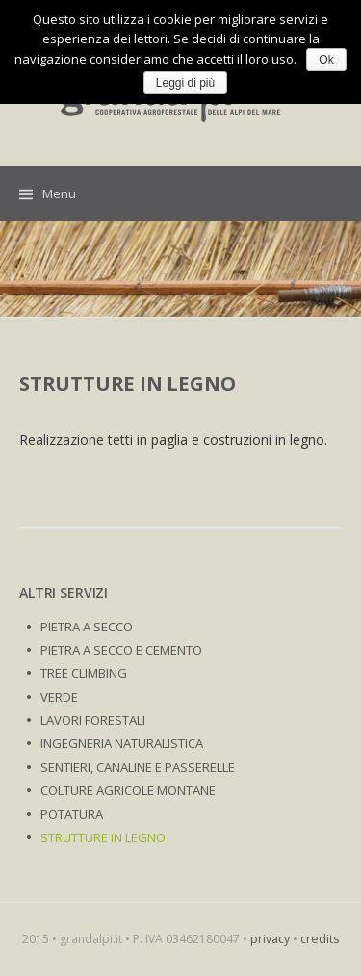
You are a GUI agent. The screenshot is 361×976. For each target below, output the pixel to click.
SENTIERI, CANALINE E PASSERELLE (137, 767)
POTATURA (71, 814)
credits (319, 939)
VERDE (59, 697)
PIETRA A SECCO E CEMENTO (121, 649)
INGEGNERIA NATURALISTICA (121, 743)
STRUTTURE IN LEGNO (103, 837)
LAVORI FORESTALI (92, 720)
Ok (326, 59)
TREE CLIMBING (83, 672)
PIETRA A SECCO (86, 626)
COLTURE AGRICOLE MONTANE (128, 790)
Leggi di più (185, 83)
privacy (270, 939)
